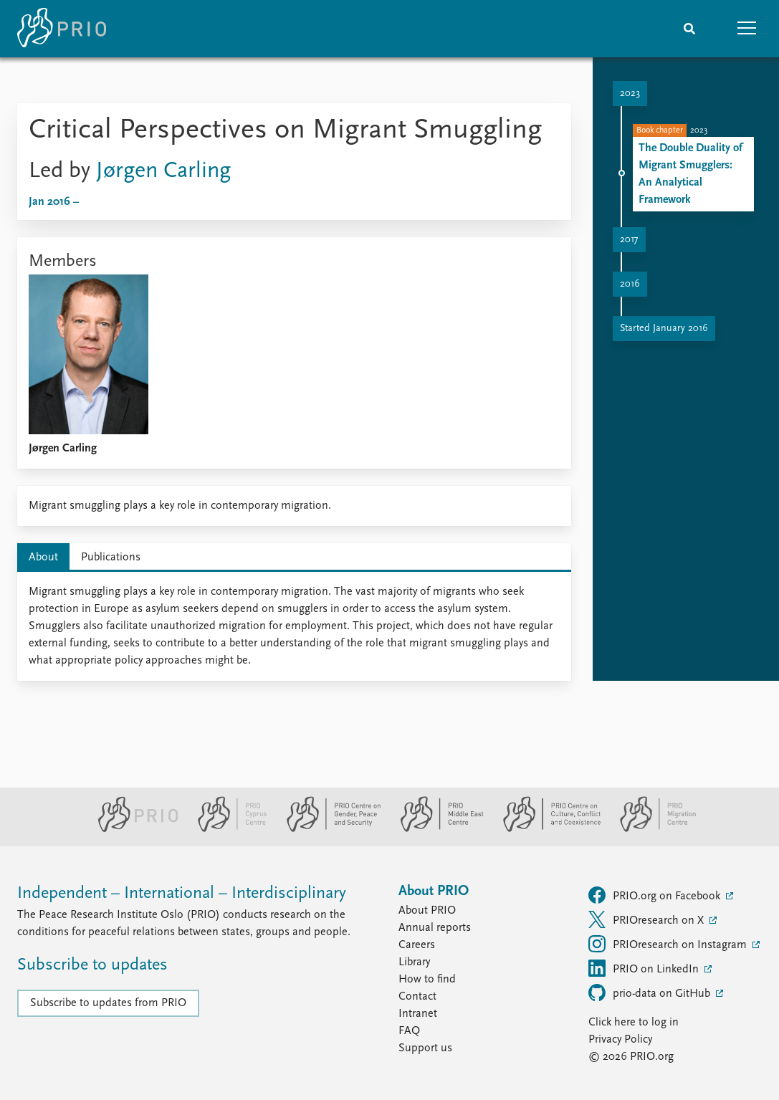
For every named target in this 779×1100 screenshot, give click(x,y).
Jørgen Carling (163, 171)
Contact (417, 997)
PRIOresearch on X (647, 919)
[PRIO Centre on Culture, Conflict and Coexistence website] (545, 829)
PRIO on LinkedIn (645, 968)
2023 (630, 93)
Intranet (417, 1014)
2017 (629, 239)
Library (414, 962)
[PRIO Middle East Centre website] (436, 829)
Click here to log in (633, 1022)
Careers (416, 945)
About (43, 557)
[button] (746, 28)
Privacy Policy (620, 1040)
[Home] (61, 28)
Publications (110, 557)
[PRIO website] (132, 829)
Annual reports (434, 928)
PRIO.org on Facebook (655, 895)
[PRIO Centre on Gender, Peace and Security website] (328, 829)
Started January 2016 (664, 328)
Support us (425, 1048)
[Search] (689, 28)
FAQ (409, 1031)
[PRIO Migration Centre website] (650, 829)
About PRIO (427, 911)
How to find (427, 979)
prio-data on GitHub (650, 992)
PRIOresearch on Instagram (669, 943)
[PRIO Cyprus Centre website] (226, 829)
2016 (630, 284)
